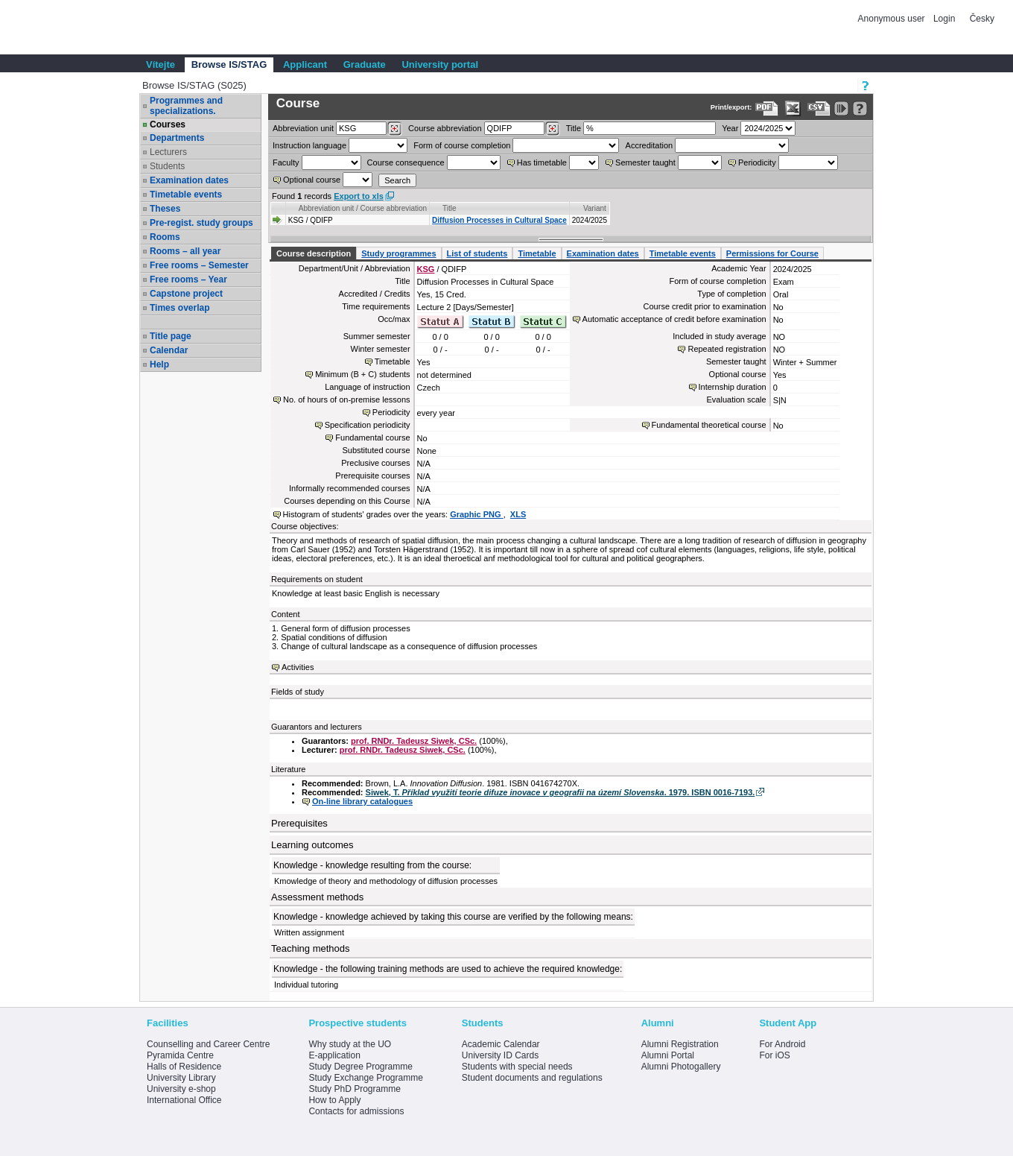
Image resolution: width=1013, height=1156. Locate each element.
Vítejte (160, 64)
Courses (167, 124)
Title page (170, 336)
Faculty (286, 162)
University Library (181, 1078)
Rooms (165, 237)
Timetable (537, 253)
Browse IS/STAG (229, 64)
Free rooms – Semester (199, 265)
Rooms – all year (185, 251)
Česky (982, 18)
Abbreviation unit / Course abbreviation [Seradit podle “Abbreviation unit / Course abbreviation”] (363, 208)
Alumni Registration (680, 1044)
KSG (426, 269)
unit (303, 128)
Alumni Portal (667, 1055)
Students (167, 166)
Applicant (305, 64)
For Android (782, 1044)
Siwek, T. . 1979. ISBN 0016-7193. (560, 792)
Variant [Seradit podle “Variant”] (594, 208)
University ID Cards (500, 1055)
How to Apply (334, 1100)
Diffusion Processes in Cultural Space (499, 220)
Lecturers (168, 152)
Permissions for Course (772, 253)
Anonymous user (892, 18)
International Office (184, 1100)
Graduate (364, 64)
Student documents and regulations (532, 1078)
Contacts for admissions (356, 1111)
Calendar (169, 350)
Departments (177, 138)
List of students (477, 253)
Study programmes (398, 253)
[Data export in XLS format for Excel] (792, 108)
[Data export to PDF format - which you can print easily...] (766, 108)
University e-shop (181, 1089)
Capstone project (186, 293)
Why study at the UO (349, 1044)
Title (573, 128)
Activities (298, 667)
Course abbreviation (444, 128)
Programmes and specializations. (186, 105)
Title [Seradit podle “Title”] (449, 208)
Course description (313, 253)
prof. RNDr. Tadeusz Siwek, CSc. (414, 740)
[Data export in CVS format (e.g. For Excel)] (819, 108)
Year (730, 128)
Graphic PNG (477, 514)
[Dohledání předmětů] (552, 128)
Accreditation (649, 145)
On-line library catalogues (362, 801)
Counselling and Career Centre (208, 1044)
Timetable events (186, 194)
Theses (165, 208)
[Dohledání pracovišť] (394, 128)
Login (944, 18)
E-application (334, 1055)
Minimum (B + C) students (362, 374)
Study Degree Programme (360, 1066)
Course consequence (406, 162)
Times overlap (179, 308)
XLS (518, 514)
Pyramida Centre (180, 1055)
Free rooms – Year (188, 279)
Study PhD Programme (354, 1089)
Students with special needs (517, 1066)
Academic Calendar (501, 1044)
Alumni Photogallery (681, 1066)
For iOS (774, 1055)
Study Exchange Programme (365, 1078)
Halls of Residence (184, 1066)
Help (159, 364)
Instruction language (309, 145)
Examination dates (189, 180)
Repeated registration (726, 348)
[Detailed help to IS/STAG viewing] (860, 108)
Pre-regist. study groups (201, 223)
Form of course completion (461, 145)
